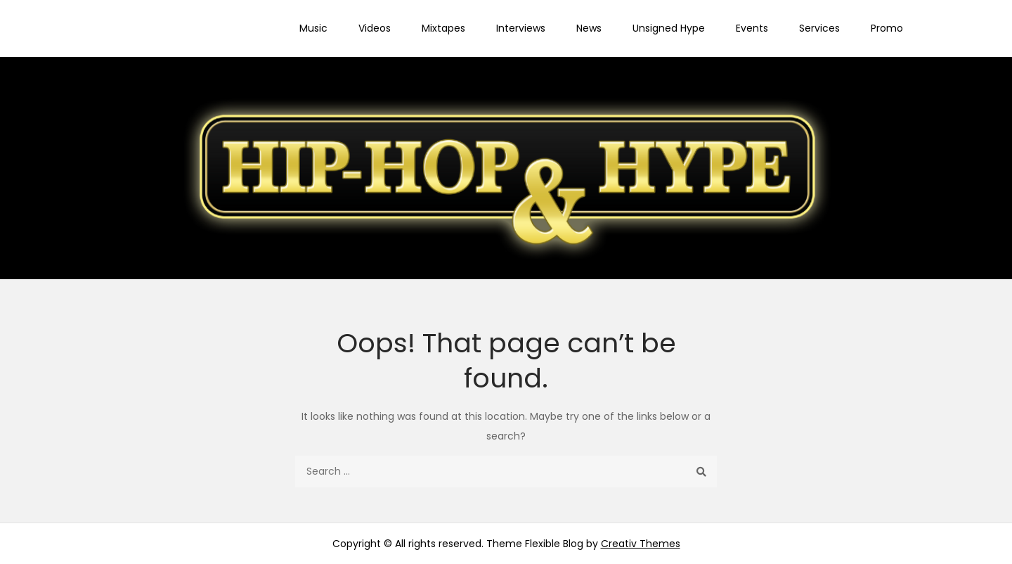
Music (313, 28)
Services (819, 28)
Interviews (520, 28)
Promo (887, 28)
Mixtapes (443, 28)
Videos (374, 28)
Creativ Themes (640, 544)
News (589, 28)
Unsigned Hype (668, 28)
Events (752, 28)
